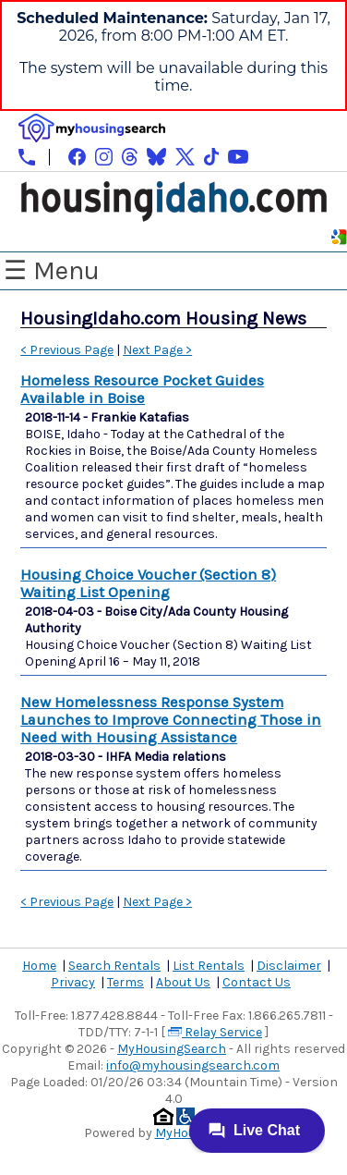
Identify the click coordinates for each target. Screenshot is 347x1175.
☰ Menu (52, 270)
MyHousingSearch (171, 1049)
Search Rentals (114, 965)
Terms (125, 982)
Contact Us (256, 982)
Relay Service (215, 1032)
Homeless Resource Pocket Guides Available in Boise (142, 389)
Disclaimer (289, 965)
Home (39, 965)
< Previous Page (67, 350)
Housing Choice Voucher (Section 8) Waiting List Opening (148, 583)
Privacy (73, 982)
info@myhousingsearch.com (193, 1065)
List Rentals (209, 965)
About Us (183, 982)
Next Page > (157, 350)
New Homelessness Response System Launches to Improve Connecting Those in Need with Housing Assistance (170, 719)
